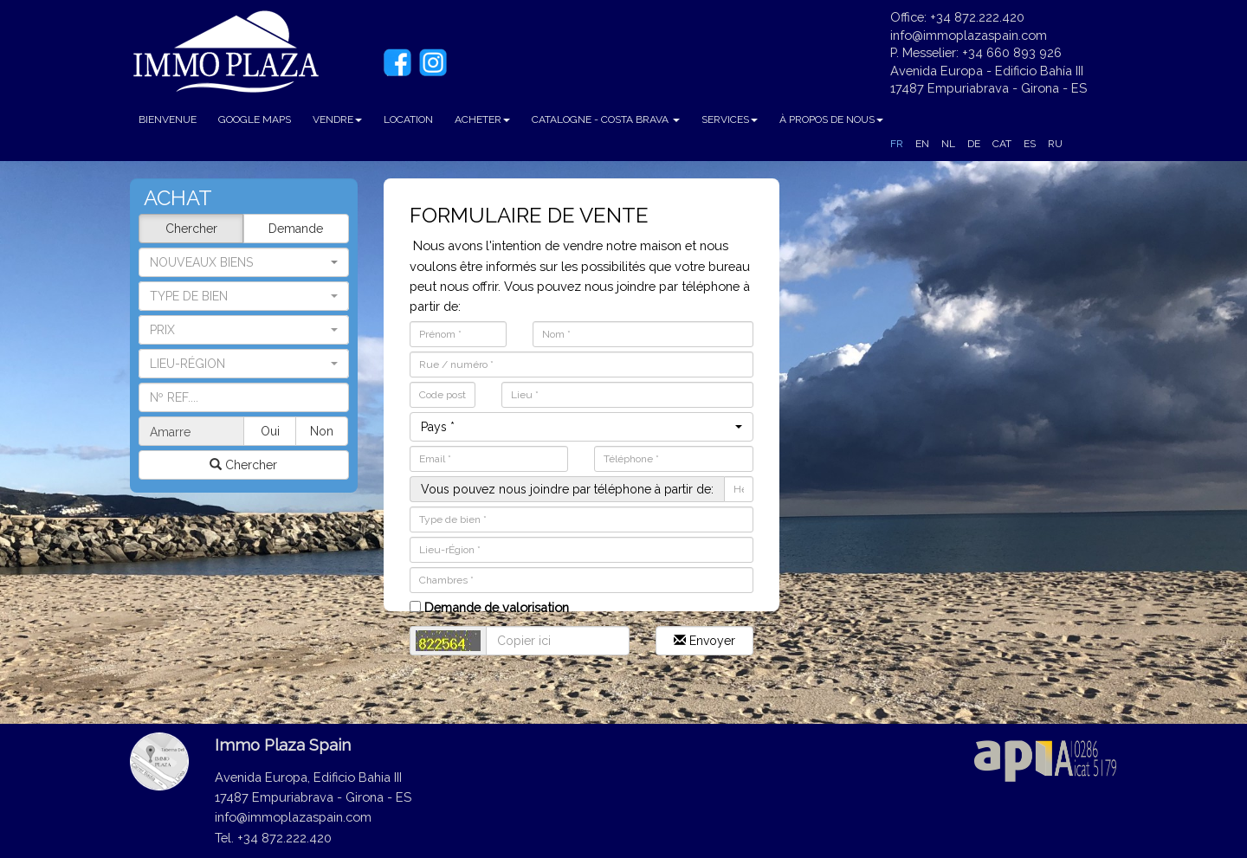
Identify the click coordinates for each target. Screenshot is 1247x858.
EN (922, 144)
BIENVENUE (168, 119)
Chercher (191, 228)
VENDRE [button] (337, 119)
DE (973, 144)
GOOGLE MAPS (254, 119)
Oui (270, 431)
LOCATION (408, 119)
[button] (244, 296)
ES (1030, 144)
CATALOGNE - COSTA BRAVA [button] (606, 119)
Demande (295, 228)
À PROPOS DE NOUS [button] (831, 119)
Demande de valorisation (489, 607)
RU (1055, 144)
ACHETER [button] (482, 119)
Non (321, 431)
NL (948, 144)
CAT (1001, 144)
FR (896, 144)
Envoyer (704, 641)
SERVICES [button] (729, 119)
